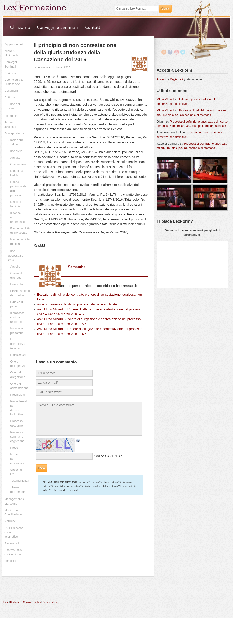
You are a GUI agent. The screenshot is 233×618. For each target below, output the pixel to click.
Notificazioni (18, 355)
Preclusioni (17, 394)
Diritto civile (14, 151)
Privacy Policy (50, 602)
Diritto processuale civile (15, 255)
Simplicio (10, 561)
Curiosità (10, 73)
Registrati (176, 79)
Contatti (93, 27)
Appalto (15, 157)
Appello (15, 266)
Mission (27, 602)
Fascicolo (16, 284)
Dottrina (9, 97)
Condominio (18, 164)
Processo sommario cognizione (17, 436)
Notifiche (10, 521)
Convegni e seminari (57, 27)
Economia (11, 116)
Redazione (15, 602)
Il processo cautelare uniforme (17, 317)
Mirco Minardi (165, 99)
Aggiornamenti (13, 44)
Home (5, 602)
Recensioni (11, 543)
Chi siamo (20, 27)
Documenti (11, 90)
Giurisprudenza (14, 133)
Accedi (161, 79)
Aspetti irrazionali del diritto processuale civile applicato (77, 304)
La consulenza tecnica (17, 344)
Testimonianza (19, 480)
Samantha (43, 67)
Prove (14, 447)
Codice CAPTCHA (107, 456)
